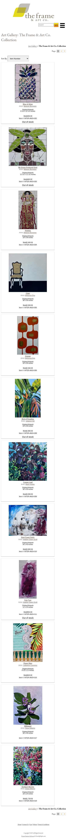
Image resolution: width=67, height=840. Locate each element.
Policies (35, 824)
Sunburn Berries (28, 787)
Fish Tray (27, 600)
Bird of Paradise (28, 419)
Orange (28, 356)
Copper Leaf (28, 482)
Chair (28, 293)
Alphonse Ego (30, 295)
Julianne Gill (30, 421)
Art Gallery (32, 46)
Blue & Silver (28, 104)
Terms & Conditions (43, 824)
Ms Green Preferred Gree (27, 167)
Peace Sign (28, 663)
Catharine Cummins (30, 665)
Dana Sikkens (30, 728)
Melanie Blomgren (30, 106)
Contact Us (25, 824)
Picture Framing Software (27, 836)
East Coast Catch (27, 537)
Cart (30, 824)
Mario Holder (30, 484)
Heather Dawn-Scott (30, 539)
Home (19, 824)
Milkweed (27, 726)
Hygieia (28, 230)
